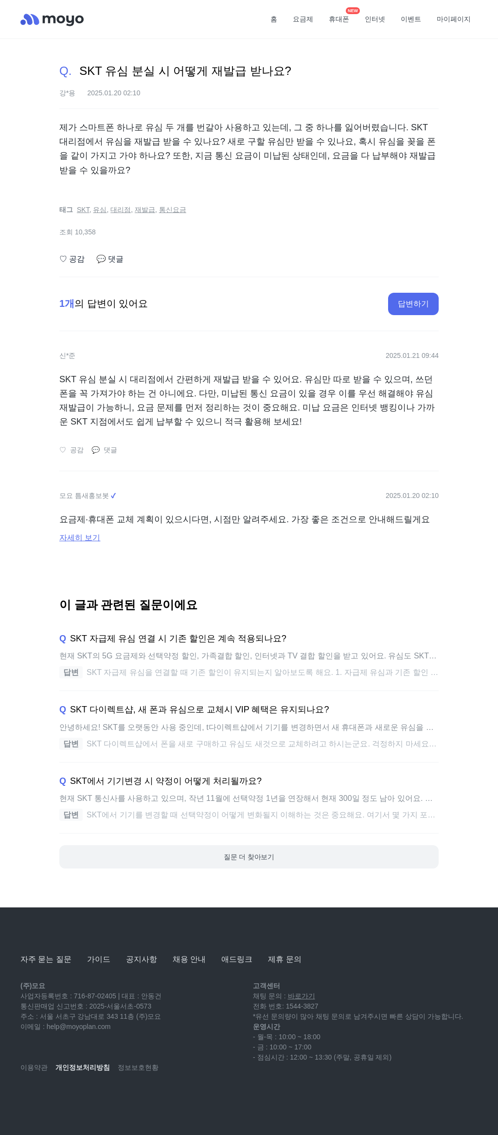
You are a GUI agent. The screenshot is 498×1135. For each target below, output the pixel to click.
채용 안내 (189, 959)
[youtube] (28, 1096)
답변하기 (413, 304)
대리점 (120, 209)
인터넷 (375, 19)
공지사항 (141, 959)
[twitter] (114, 1096)
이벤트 (411, 19)
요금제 (303, 19)
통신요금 (172, 209)
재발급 (145, 209)
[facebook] (92, 1096)
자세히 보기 (79, 537)
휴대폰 (342, 16)
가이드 (98, 959)
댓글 (110, 259)
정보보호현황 (138, 1067)
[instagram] (71, 1096)
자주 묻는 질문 (45, 959)
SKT (83, 209)
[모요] (44, 932)
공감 (72, 259)
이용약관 (34, 1067)
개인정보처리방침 (82, 1067)
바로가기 (301, 996)
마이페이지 (454, 19)
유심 (100, 209)
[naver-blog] (49, 1096)
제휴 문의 (284, 959)
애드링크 (236, 959)
